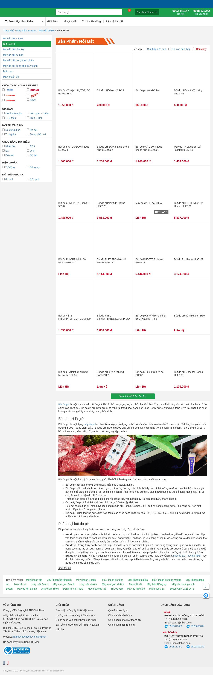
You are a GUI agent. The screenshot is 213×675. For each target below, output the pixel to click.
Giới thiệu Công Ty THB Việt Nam (74, 610)
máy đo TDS (194, 555)
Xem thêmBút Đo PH (132, 396)
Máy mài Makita (88, 584)
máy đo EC (179, 555)
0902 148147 (181, 12)
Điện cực (8, 71)
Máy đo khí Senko (27, 588)
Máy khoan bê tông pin (59, 579)
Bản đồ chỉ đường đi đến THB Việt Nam (78, 624)
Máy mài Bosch (39, 584)
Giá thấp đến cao (155, 49)
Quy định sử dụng (118, 610)
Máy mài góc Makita (113, 584)
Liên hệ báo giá (114, 21)
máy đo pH (90, 424)
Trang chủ (8, 30)
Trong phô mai (36, 134)
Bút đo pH (63, 404)
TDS (31, 146)
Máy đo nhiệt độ (136, 588)
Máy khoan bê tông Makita (166, 579)
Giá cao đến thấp (179, 49)
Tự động (8, 167)
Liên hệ (60, 629)
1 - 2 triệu (9, 118)
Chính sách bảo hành (120, 615)
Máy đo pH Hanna (13, 38)
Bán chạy (200, 49)
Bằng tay (33, 167)
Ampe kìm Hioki (50, 588)
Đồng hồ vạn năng (73, 588)
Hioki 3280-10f (157, 588)
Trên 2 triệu (34, 118)
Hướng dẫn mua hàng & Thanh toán (75, 615)
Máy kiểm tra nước (26, 30)
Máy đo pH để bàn (13, 54)
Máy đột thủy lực (97, 588)
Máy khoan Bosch (86, 579)
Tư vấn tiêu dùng (91, 21)
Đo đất (32, 130)
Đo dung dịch (11, 130)
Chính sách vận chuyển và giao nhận (76, 620)
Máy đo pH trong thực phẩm (18, 60)
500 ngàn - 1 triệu (38, 113)
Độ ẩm (32, 155)
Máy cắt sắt (135, 584)
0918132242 (173, 647)
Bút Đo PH (9, 44)
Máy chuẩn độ (11, 76)
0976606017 (195, 626)
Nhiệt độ (8, 146)
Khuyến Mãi (70, 21)
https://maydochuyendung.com (30, 636)
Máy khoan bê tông (112, 579)
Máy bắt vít (20, 584)
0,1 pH (7, 179)
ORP (31, 150)
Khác (31, 99)
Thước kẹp (117, 588)
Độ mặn (8, 155)
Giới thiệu (52, 21)
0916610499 (173, 626)
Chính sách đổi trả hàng (121, 624)
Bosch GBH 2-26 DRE (182, 588)
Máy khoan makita (138, 579)
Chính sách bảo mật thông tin (124, 620)
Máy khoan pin (34, 579)
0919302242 (195, 647)
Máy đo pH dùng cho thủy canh (20, 65)
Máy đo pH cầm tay (14, 49)
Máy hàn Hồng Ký (157, 584)
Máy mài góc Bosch (63, 584)
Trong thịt (9, 134)
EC (5, 150)
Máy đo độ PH (47, 30)
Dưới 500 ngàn (12, 113)
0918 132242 (201, 12)
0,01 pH (33, 179)
